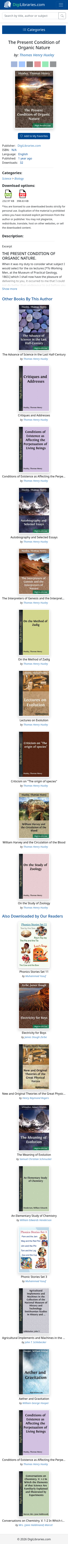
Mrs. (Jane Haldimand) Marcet (36, 1525)
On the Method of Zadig (34, 659)
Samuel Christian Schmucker (36, 1159)
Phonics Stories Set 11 (34, 972)
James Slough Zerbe (35, 1037)
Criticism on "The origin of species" (34, 781)
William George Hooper (35, 1403)
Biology (19, 179)
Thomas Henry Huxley (36, 55)
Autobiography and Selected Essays (34, 537)
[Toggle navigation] (61, 4)
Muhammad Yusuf (35, 976)
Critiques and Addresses (34, 415)
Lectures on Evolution (34, 720)
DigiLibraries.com (29, 146)
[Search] (30, 15)
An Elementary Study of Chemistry (34, 1216)
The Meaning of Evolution (34, 1155)
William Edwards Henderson (36, 1220)
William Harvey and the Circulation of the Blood (34, 842)
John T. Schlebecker (35, 1342)
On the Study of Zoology (34, 903)
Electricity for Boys (34, 1033)
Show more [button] (9, 289)
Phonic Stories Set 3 (34, 1277)
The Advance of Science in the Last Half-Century (34, 354)
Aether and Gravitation (34, 1399)
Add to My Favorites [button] (34, 136)
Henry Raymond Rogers (35, 1098)
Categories (34, 29)
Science (6, 179)
